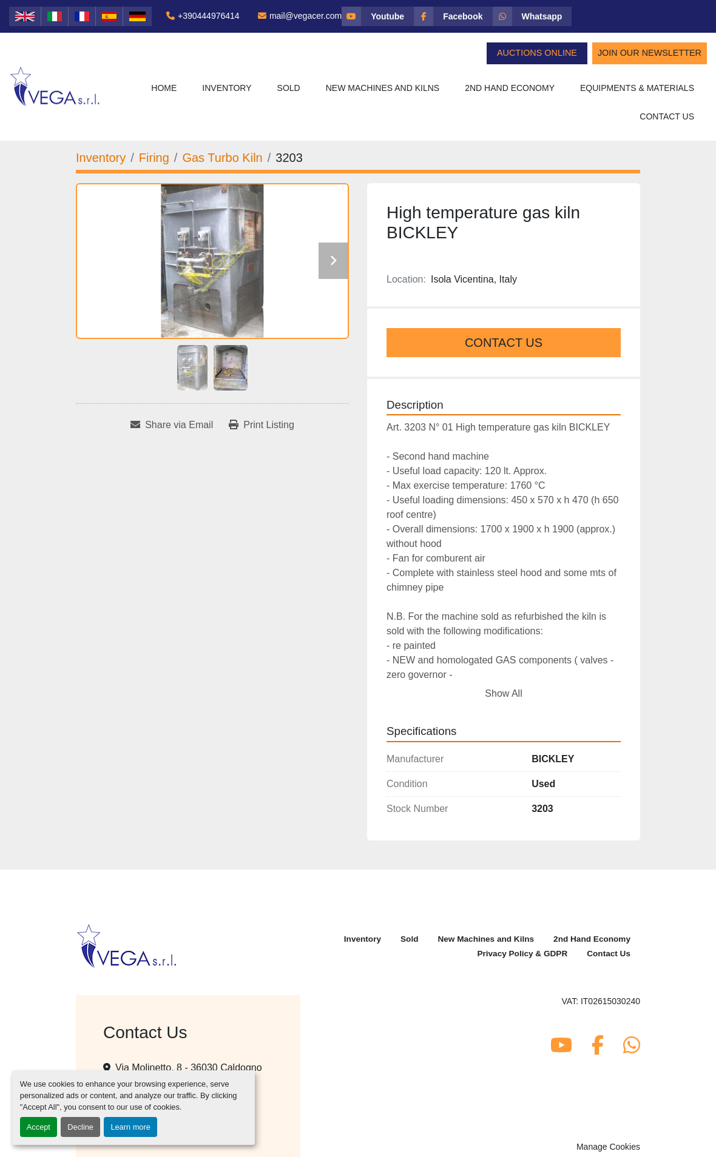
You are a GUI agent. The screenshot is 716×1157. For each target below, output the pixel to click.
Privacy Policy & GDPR (522, 953)
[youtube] (378, 16)
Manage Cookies (608, 1147)
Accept (38, 1127)
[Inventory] (101, 157)
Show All (503, 693)
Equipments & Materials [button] (637, 88)
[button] (226, 88)
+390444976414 (209, 16)
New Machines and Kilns (383, 88)
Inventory (226, 88)
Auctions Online (537, 53)
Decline (80, 1127)
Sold (288, 88)
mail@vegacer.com (305, 16)
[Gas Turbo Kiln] (222, 157)
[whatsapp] (532, 16)
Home (164, 88)
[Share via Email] (172, 425)
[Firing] (154, 157)
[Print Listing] (261, 425)
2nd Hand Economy (510, 88)
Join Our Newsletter (649, 53)
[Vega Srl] (127, 945)
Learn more (130, 1127)
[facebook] (453, 16)
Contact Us (667, 116)
